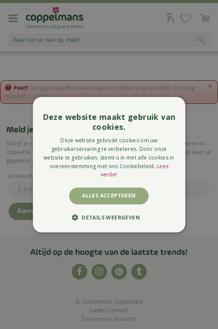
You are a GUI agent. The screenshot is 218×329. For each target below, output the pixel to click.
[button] (109, 217)
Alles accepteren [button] (109, 195)
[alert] (109, 164)
